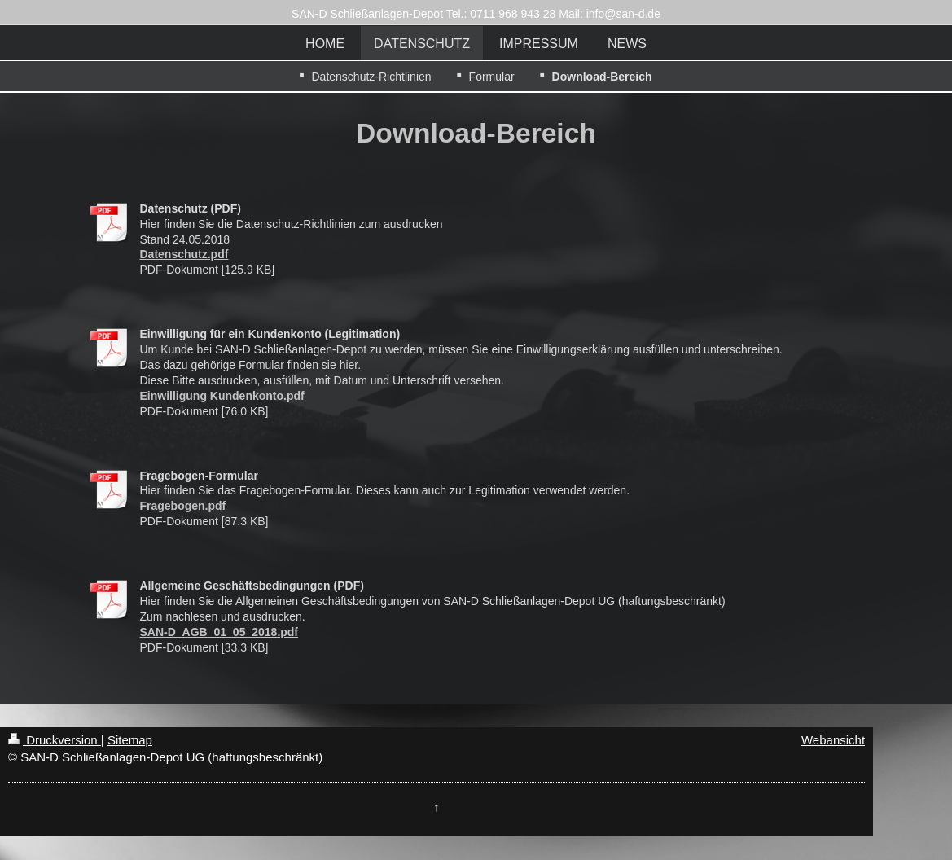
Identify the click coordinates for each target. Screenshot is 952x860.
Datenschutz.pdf (184, 254)
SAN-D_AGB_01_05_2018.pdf (219, 631)
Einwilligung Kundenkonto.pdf (222, 395)
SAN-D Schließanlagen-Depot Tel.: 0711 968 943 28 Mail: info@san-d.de (476, 13)
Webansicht (833, 740)
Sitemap (129, 740)
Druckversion (54, 740)
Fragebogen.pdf (183, 505)
